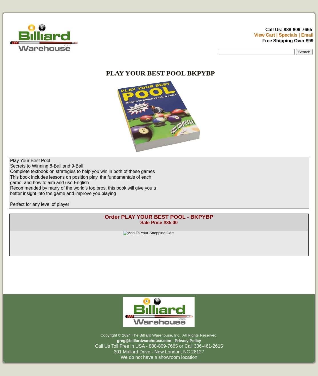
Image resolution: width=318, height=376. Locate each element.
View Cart (264, 35)
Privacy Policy (188, 341)
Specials (288, 35)
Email (307, 35)
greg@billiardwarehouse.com (144, 341)
